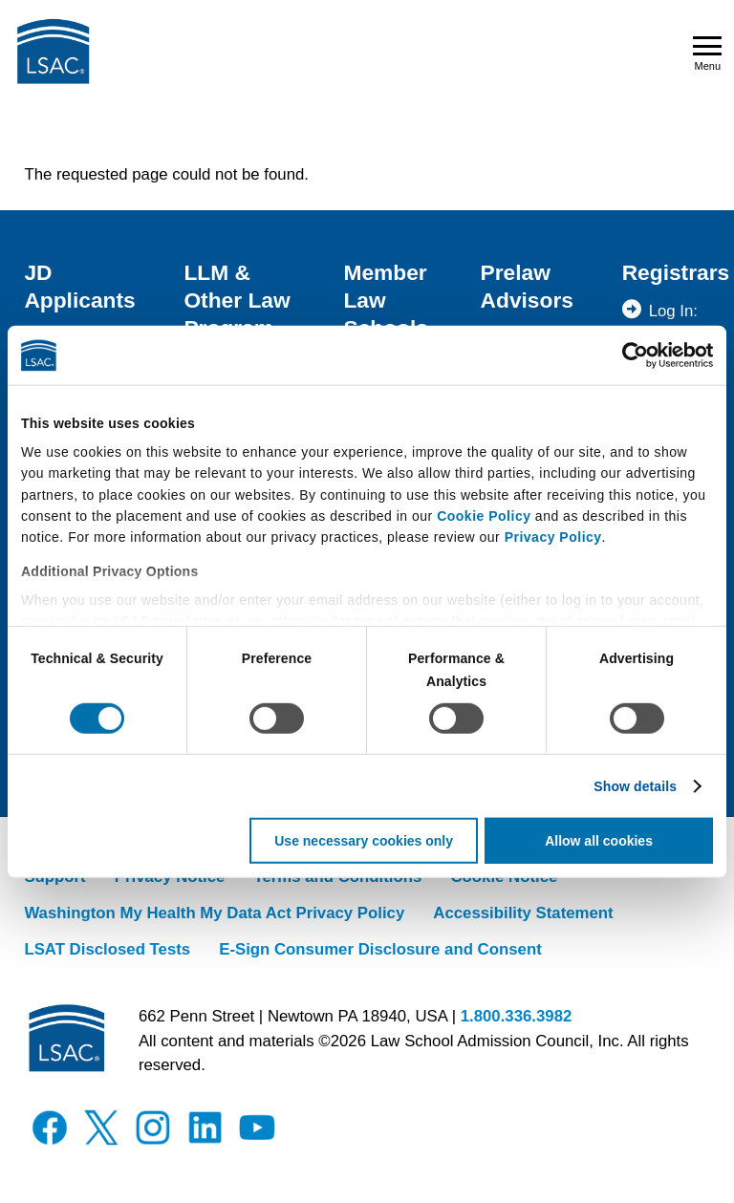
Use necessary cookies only (363, 841)
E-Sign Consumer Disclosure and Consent (380, 949)
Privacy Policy (553, 537)
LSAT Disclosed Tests (107, 949)
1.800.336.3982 (516, 1016)
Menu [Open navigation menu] (707, 54)
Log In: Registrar (681, 323)
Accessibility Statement (523, 913)
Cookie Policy (483, 516)
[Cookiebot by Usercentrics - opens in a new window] (629, 355)
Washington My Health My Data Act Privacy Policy (214, 913)
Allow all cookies (599, 841)
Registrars (676, 272)
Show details (635, 786)
